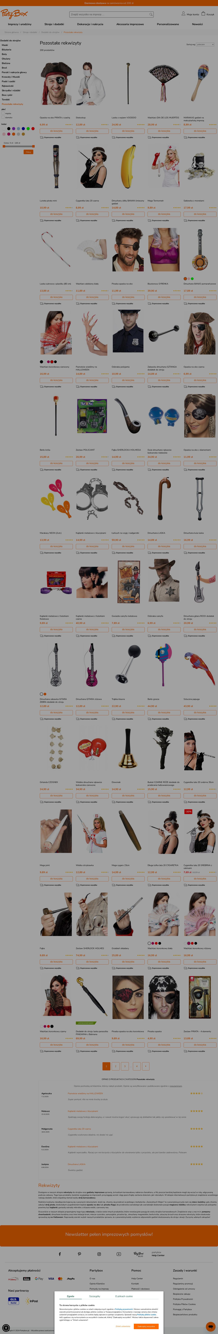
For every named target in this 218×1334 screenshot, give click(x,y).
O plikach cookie (124, 1296)
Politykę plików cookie (146, 1314)
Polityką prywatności (124, 1309)
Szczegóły (94, 1296)
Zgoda (70, 1296)
